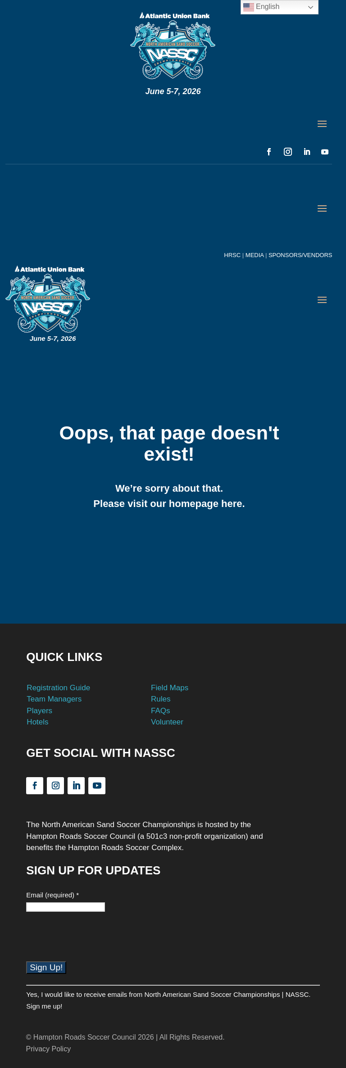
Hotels (37, 722)
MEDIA (255, 255)
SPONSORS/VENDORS (299, 255)
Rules (160, 699)
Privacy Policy (48, 1049)
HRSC (232, 255)
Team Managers (54, 699)
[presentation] (94, 943)
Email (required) (52, 895)
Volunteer (167, 722)
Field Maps (169, 687)
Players (39, 710)
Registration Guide (58, 687)
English (261, 7)
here (231, 503)
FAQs (160, 710)
